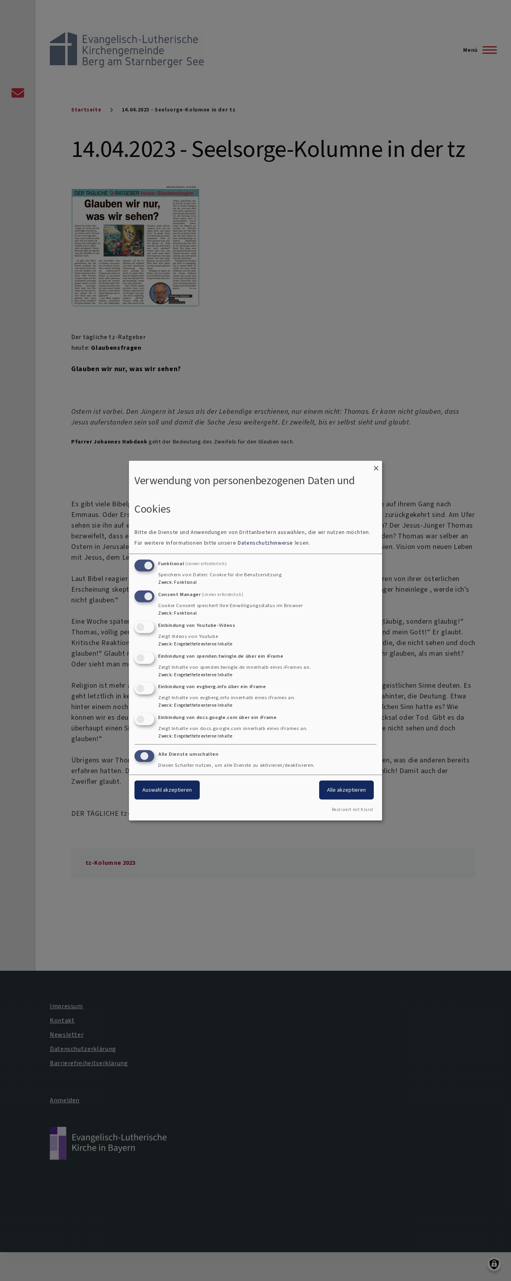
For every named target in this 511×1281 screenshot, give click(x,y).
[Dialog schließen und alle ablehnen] (376, 465)
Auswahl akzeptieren (167, 790)
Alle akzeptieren (346, 790)
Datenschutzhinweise (265, 543)
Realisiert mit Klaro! (352, 810)
